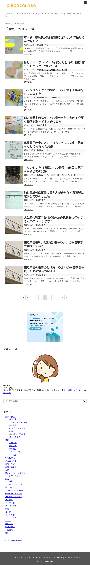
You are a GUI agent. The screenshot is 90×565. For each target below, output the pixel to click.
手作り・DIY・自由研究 (59, 175)
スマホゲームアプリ (13, 484)
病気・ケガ (10, 464)
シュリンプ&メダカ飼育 (15, 428)
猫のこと (9, 524)
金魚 (11, 431)
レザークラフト (15, 476)
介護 (7, 470)
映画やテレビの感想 (13, 494)
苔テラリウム (11, 487)
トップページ (19, 558)
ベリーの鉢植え (15, 452)
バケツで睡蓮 (11, 506)
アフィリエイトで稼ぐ (18, 422)
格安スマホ (10, 458)
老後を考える (14, 419)
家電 (7, 509)
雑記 (7, 533)
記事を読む (28, 54)
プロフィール (36, 558)
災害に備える (11, 467)
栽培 (7, 440)
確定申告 (42, 125)
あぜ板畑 (13, 443)
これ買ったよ (55, 70)
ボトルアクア (14, 437)
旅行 (7, 479)
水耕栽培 (13, 449)
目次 (28, 558)
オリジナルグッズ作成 (14, 491)
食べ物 (64, 70)
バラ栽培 (13, 455)
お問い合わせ (57, 558)
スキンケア (10, 515)
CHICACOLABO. (47, 561)
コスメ (8, 521)
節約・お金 (43, 45)
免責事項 (47, 558)
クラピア (13, 446)
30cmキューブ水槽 (17, 434)
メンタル (9, 500)
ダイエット (10, 503)
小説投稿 (9, 530)
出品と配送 (10, 527)
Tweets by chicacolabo (12, 541)
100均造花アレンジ (13, 497)
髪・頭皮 (13, 518)
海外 (11, 481)
